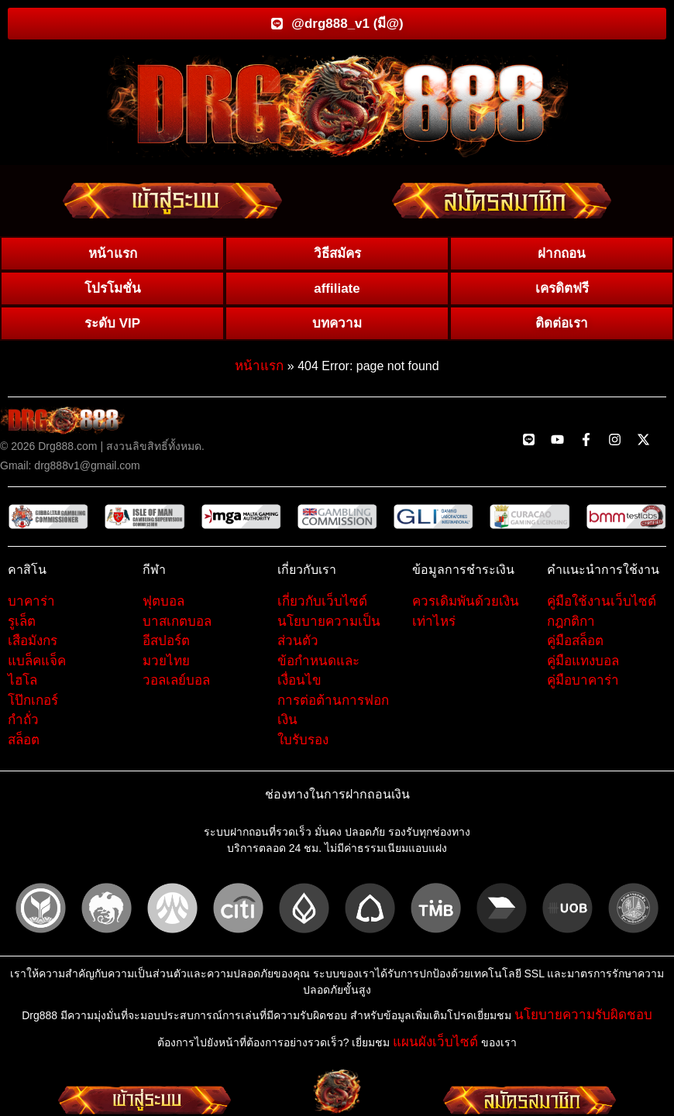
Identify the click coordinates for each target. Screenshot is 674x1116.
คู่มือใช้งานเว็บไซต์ (601, 606)
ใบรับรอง (302, 744)
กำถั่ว (23, 724)
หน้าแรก (259, 370)
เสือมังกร (32, 645)
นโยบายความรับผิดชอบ (583, 1020)
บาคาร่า (31, 606)
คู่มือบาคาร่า (583, 685)
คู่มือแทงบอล (583, 665)
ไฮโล (22, 685)
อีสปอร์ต (166, 645)
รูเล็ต (22, 626)
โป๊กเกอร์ (33, 705)
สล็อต (24, 744)
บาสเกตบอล (177, 626)
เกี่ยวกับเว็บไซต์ (322, 606)
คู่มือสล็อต (575, 645)
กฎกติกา (571, 626)
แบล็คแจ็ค (37, 665)
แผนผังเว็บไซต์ (435, 1046)
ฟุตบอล (163, 606)
